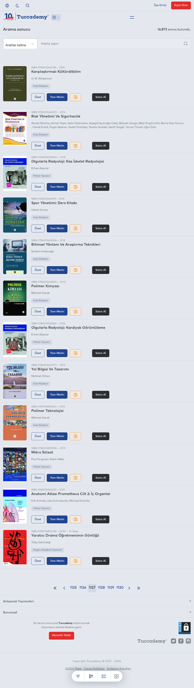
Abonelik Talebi (61, 635)
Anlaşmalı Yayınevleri (18, 601)
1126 (82, 587)
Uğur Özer (150, 127)
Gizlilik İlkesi (73, 668)
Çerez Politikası (94, 668)
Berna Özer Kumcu (172, 123)
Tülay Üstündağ (40, 542)
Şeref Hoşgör (117, 127)
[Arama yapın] (97, 43)
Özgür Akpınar (58, 127)
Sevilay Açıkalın (98, 127)
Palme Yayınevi (41, 176)
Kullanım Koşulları (119, 668)
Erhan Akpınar (40, 168)
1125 (73, 587)
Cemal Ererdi (40, 127)
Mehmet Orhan (40, 376)
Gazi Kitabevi (40, 86)
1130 (120, 587)
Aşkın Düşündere (77, 123)
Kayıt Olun (181, 5)
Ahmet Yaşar (58, 123)
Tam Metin (57, 97)
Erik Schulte (38, 501)
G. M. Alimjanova (41, 78)
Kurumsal (10, 612)
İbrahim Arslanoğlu (42, 251)
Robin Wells (57, 459)
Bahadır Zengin (128, 123)
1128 (101, 587)
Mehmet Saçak (40, 293)
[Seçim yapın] (20, 44)
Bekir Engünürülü (149, 123)
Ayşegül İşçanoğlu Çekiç (103, 123)
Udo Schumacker (57, 501)
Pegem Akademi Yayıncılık (47, 550)
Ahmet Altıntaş (40, 123)
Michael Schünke (79, 501)
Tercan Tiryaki (134, 127)
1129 (110, 587)
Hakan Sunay (39, 210)
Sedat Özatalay (78, 127)
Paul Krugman (40, 459)
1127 (92, 587)
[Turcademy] (150, 642)
